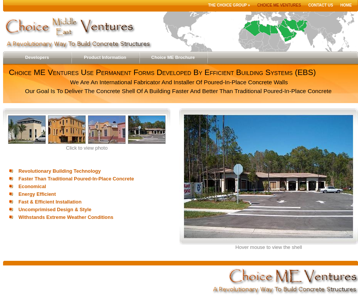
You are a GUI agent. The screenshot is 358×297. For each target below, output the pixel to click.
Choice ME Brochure (173, 57)
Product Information (105, 57)
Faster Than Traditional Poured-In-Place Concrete (76, 179)
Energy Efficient (37, 194)
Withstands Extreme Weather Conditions (65, 217)
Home (346, 5)
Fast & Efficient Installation (49, 202)
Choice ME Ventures (279, 5)
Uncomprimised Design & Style (54, 209)
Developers (37, 57)
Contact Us (320, 5)
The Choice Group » (229, 5)
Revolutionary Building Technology (59, 171)
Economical (32, 186)
